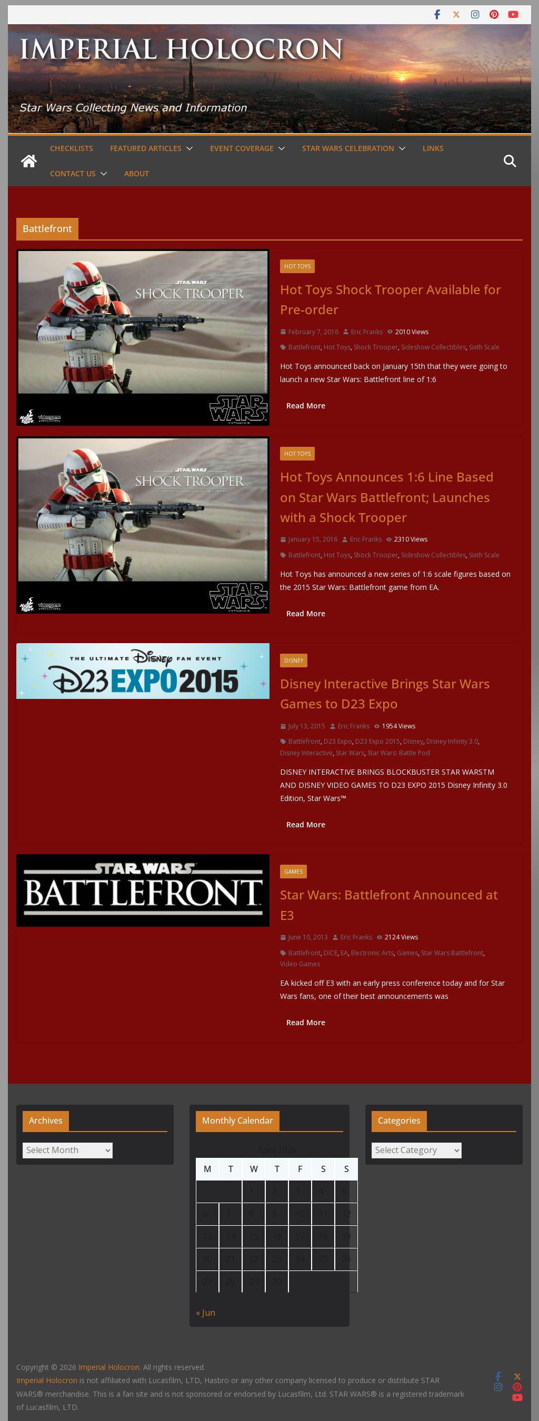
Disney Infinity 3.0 (452, 741)
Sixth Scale (484, 347)
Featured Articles (146, 148)
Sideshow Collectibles (433, 347)
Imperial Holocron (46, 1380)
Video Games (300, 963)
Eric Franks (367, 331)
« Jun (205, 1312)
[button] (187, 148)
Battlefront (304, 347)
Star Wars (350, 752)
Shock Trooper (376, 347)
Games (293, 871)
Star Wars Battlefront (452, 952)
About (136, 173)
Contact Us (73, 173)
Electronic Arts (372, 952)
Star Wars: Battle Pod (398, 752)
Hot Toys (297, 266)
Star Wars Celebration (348, 148)
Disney (293, 660)
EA (344, 952)
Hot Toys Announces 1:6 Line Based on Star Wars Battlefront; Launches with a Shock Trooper (387, 497)
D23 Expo (338, 741)
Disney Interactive (306, 752)
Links (433, 148)
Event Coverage (242, 148)
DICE (330, 952)
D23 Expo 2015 (377, 741)
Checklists (71, 148)
